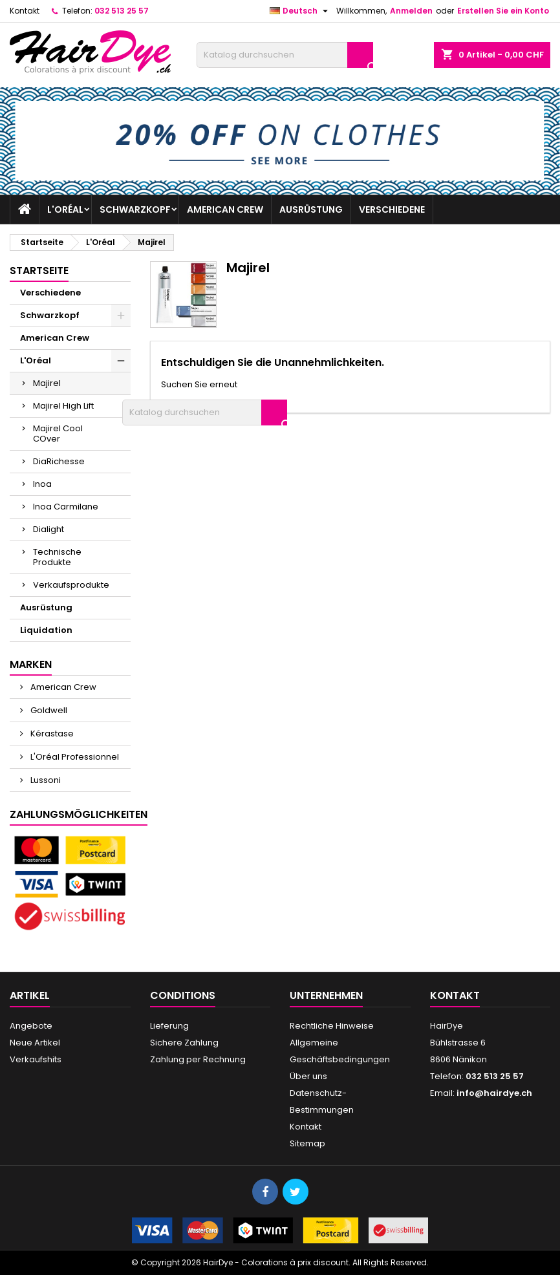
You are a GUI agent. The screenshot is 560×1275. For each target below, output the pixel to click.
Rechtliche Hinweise (332, 1026)
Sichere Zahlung (184, 1042)
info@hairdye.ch (494, 1093)
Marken (31, 664)
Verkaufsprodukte (71, 585)
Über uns (308, 1076)
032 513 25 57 (121, 10)
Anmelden (411, 10)
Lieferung (169, 1026)
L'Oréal (65, 209)
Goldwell (47, 710)
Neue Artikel (35, 1042)
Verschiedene (392, 209)
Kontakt (24, 10)
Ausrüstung (311, 209)
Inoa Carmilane (65, 506)
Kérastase (51, 733)
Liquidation (46, 630)
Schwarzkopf (135, 209)
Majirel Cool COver (58, 433)
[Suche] (285, 55)
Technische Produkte (57, 557)
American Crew (225, 209)
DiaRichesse (59, 461)
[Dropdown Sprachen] (300, 11)
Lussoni (44, 780)
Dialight (48, 529)
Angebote (31, 1026)
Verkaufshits (35, 1059)
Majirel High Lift (63, 406)
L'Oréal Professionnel (73, 757)
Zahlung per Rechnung (198, 1059)
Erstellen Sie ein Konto (503, 10)
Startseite (39, 270)
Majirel (47, 383)
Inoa (42, 484)
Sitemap (307, 1143)
